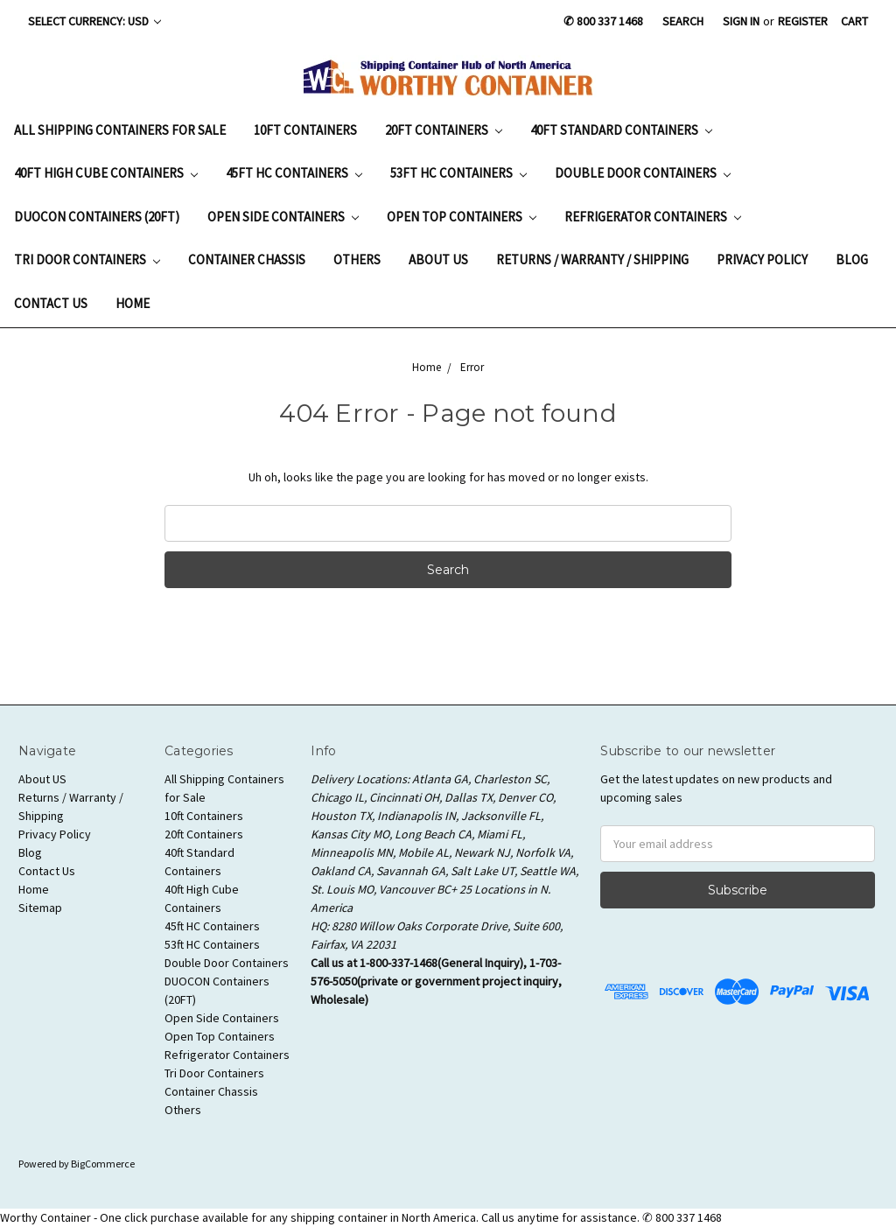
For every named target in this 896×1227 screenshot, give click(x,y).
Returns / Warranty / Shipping (592, 259)
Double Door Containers (643, 173)
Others (357, 259)
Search (683, 21)
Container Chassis (246, 259)
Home (133, 303)
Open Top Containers (461, 216)
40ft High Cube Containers (106, 173)
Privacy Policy (762, 259)
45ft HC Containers (294, 173)
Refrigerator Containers (652, 216)
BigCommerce (103, 1163)
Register (803, 21)
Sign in (741, 21)
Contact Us (51, 303)
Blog (852, 259)
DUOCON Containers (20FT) (96, 216)
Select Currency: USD (94, 21)
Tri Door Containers (87, 259)
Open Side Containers (283, 216)
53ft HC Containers (458, 173)
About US (438, 259)
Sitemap (40, 907)
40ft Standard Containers (621, 130)
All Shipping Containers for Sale (120, 130)
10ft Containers (305, 130)
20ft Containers (443, 130)
